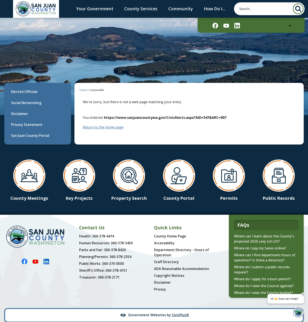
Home (83, 83)
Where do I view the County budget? (263, 285)
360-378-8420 (115, 242)
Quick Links (168, 220)
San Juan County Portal (30, 128)
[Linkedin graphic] (237, 25)
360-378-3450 (122, 235)
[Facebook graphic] (215, 25)
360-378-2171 (109, 270)
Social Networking (26, 95)
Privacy (160, 282)
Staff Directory (166, 254)
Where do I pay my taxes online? (260, 241)
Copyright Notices (169, 268)
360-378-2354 (120, 249)
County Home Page (170, 229)
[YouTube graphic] (226, 25)
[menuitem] (37, 84)
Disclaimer (19, 106)
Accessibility (164, 235)
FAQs (243, 218)
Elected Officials (24, 84)
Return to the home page (103, 120)
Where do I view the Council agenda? (263, 278)
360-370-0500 (113, 256)
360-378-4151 (116, 263)
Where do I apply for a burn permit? (262, 271)
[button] (298, 8)
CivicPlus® (180, 307)
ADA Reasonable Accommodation (181, 261)
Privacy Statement (26, 117)
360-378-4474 (103, 229)
